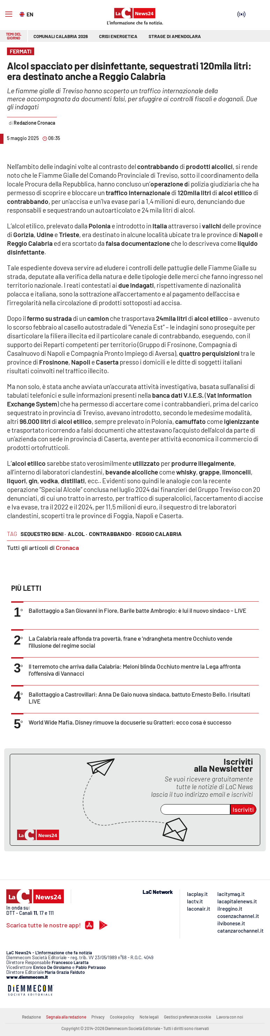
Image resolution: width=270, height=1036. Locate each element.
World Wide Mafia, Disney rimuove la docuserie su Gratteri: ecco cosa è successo (130, 722)
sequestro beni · (43, 533)
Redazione (31, 1016)
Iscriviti (243, 809)
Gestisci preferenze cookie (187, 1016)
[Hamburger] (8, 14)
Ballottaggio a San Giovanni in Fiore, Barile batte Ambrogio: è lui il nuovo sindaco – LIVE (137, 610)
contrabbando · (111, 533)
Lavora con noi (229, 1016)
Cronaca (67, 547)
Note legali (149, 1016)
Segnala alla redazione (66, 1016)
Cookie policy (122, 1016)
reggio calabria (159, 533)
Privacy (98, 1016)
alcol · (77, 533)
